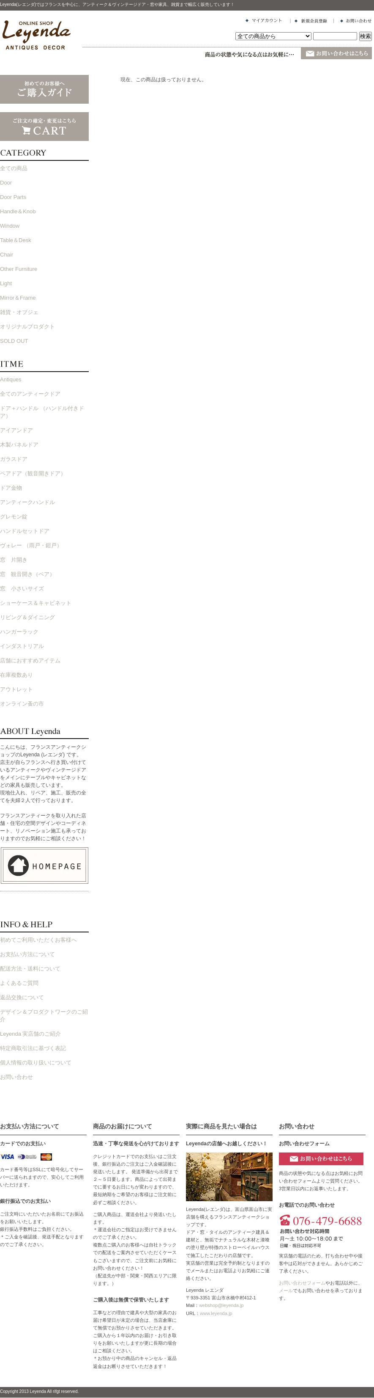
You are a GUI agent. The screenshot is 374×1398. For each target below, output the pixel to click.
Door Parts (13, 197)
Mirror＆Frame (18, 298)
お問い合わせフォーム (302, 1282)
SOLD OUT (14, 341)
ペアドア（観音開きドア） (33, 473)
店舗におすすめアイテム (30, 660)
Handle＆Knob (18, 211)
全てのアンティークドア (30, 394)
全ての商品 (13, 168)
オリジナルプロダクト (27, 326)
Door (6, 182)
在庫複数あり (16, 675)
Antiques (11, 379)
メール (286, 1290)
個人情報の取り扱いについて (35, 1062)
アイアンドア (16, 430)
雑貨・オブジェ (19, 312)
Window (9, 226)
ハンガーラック (19, 632)
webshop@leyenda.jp (221, 1305)
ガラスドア (13, 459)
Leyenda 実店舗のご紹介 (30, 1034)
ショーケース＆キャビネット (35, 603)
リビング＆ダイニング (27, 617)
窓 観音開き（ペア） (27, 574)
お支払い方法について (27, 954)
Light (6, 283)
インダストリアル (22, 646)
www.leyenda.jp (216, 1313)
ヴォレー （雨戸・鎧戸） (31, 545)
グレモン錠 (13, 516)
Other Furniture (18, 269)
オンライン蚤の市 (22, 703)
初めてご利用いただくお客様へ (38, 940)
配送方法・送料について (30, 968)
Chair (6, 254)
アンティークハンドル (27, 502)
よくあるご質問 (19, 983)
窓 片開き (13, 560)
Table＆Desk (15, 240)
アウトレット (16, 689)
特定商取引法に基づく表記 (33, 1048)
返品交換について (22, 997)
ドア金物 (11, 488)
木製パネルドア (19, 444)
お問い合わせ (16, 1077)
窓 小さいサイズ (22, 588)
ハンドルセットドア (24, 531)
